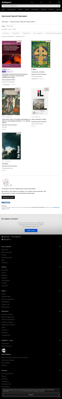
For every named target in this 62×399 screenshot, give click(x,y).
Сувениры (59, 9)
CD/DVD (51, 9)
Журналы (5, 275)
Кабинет (4, 365)
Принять (31, 394)
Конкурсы (5, 332)
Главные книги (6, 296)
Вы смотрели (6, 363)
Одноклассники (7, 257)
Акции (4, 294)
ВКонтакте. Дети (7, 252)
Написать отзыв (8, 197)
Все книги (5, 270)
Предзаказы (5, 307)
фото (19, 41)
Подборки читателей (8, 325)
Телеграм (5, 263)
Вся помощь (5, 386)
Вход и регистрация (8, 360)
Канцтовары (35, 9)
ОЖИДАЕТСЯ (35, 78)
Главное (20, 9)
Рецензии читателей (8, 319)
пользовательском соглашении (16, 391)
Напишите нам (6, 384)
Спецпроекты (6, 335)
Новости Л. (5, 330)
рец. (17, 88)
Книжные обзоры (7, 322)
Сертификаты (6, 302)
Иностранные (11, 9)
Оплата (4, 376)
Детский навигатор (8, 317)
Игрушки (43, 9)
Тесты (3, 327)
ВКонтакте (5, 250)
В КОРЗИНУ (6, 84)
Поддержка (5, 381)
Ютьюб (4, 255)
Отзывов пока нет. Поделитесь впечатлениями (19, 189)
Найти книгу (31, 230)
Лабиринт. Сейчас (7, 314)
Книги (3, 9)
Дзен (3, 260)
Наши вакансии (7, 346)
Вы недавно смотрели (10, 219)
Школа (27, 9)
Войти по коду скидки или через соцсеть (15, 357)
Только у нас (6, 304)
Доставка (5, 379)
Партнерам (5, 343)
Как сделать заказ (7, 373)
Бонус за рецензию (8, 299)
